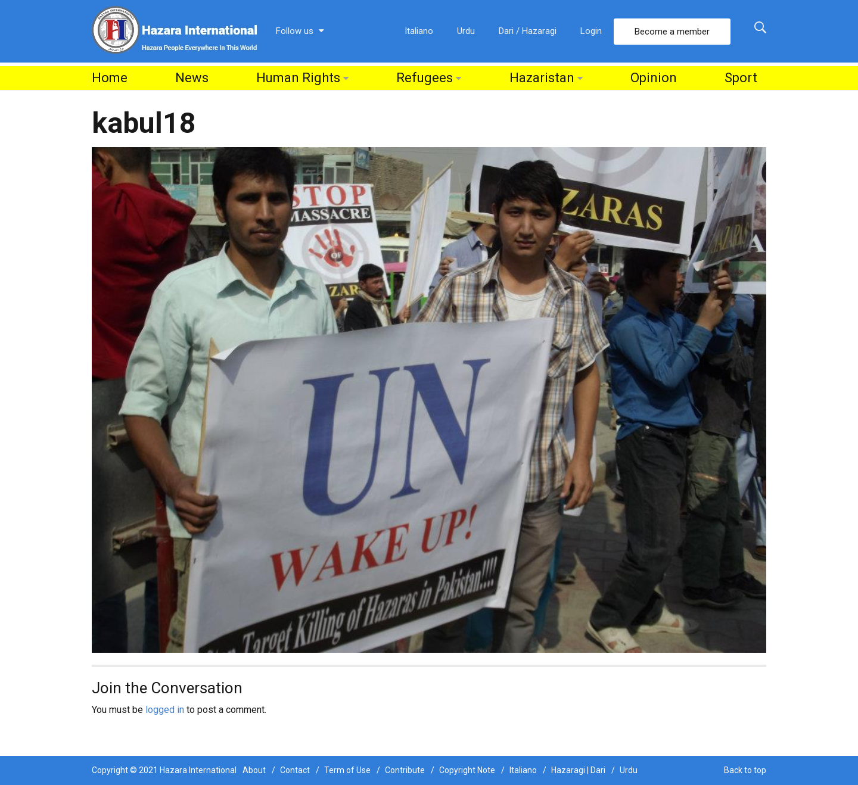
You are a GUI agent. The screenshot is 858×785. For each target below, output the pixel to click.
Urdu (466, 31)
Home (110, 77)
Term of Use (347, 770)
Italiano (419, 31)
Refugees (424, 77)
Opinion (653, 77)
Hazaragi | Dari (578, 770)
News (192, 77)
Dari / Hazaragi (528, 31)
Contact (295, 770)
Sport (741, 77)
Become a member (672, 31)
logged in (164, 709)
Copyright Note (467, 770)
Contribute (405, 770)
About (254, 770)
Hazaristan (541, 77)
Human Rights (298, 77)
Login (591, 31)
